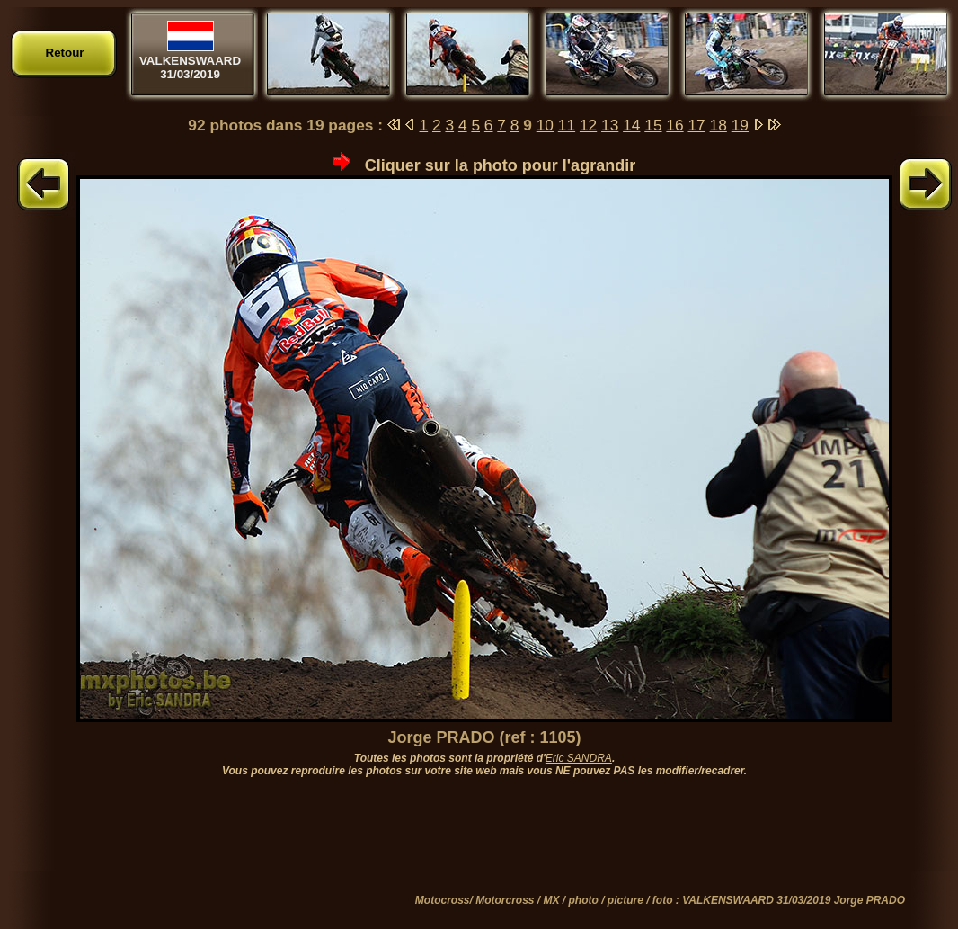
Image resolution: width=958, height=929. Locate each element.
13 (609, 125)
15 (652, 125)
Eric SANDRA (579, 758)
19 (740, 125)
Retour (65, 52)
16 (674, 125)
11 (566, 125)
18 (718, 125)
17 (696, 125)
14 (631, 125)
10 (545, 125)
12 (588, 125)
